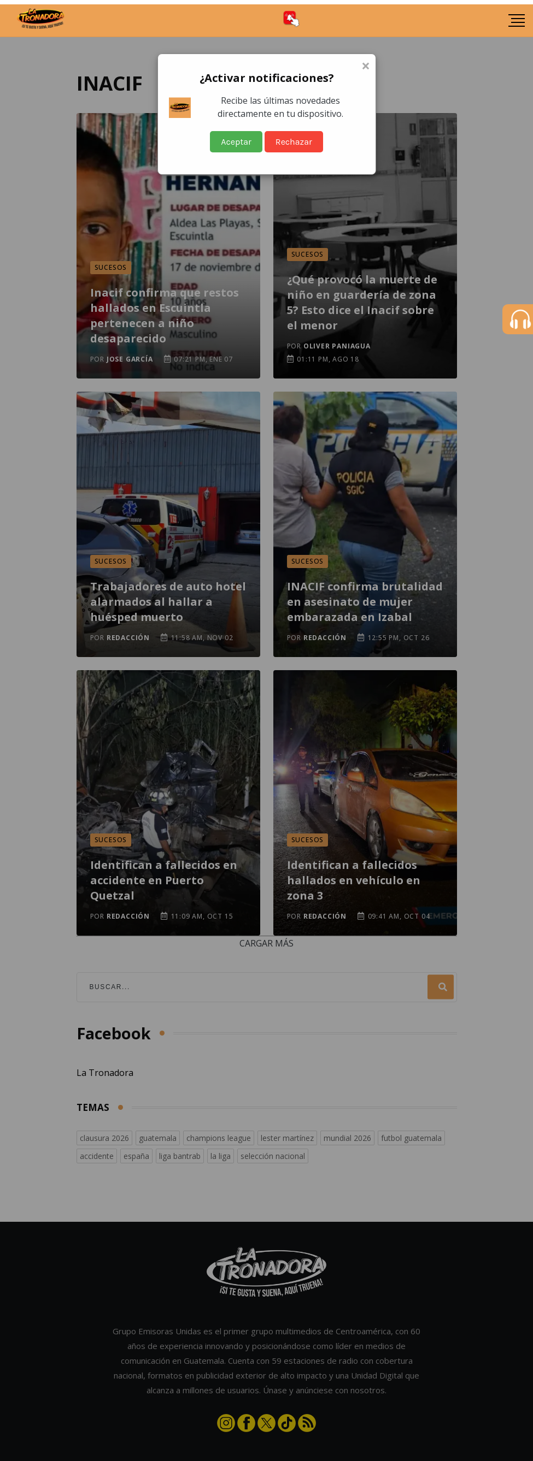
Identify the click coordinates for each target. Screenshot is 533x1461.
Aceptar (236, 142)
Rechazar (294, 142)
